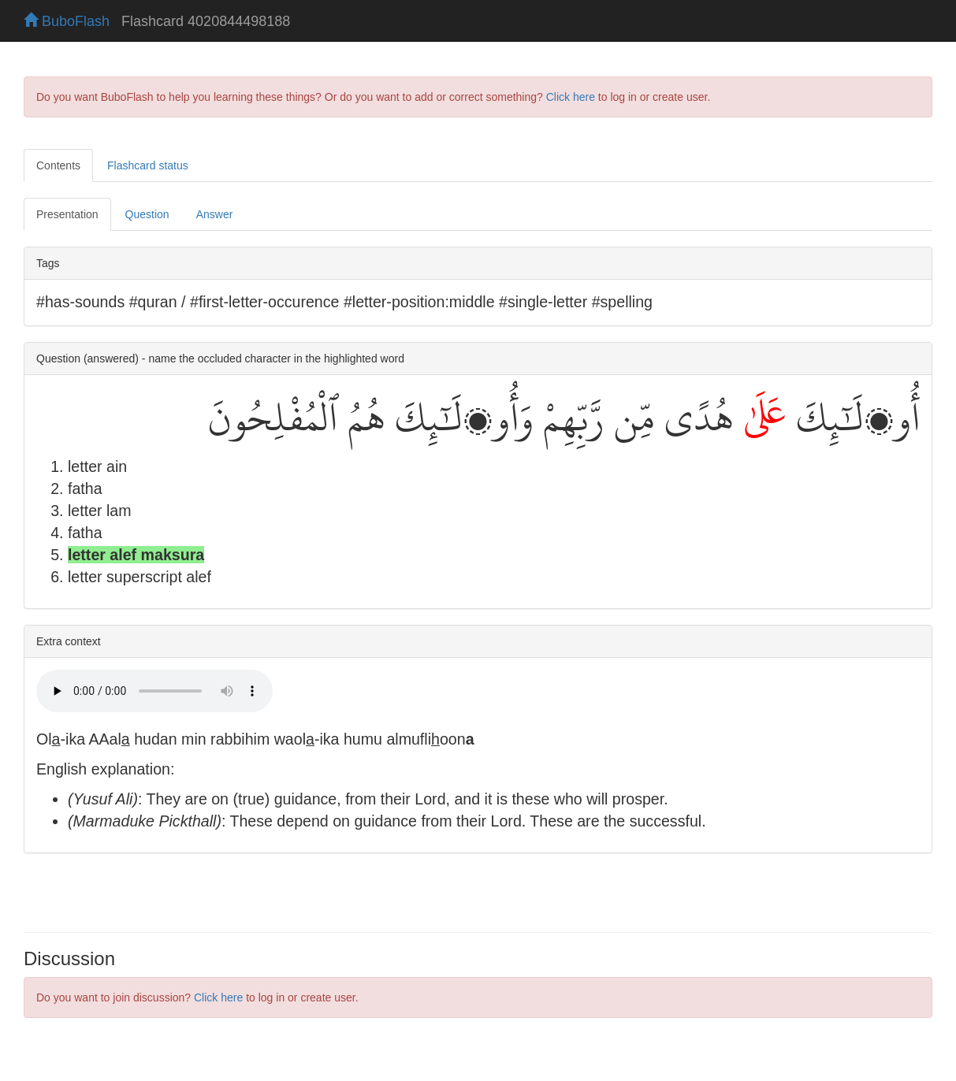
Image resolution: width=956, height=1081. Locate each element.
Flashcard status (147, 165)
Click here (570, 97)
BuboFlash (67, 21)
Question (147, 214)
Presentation (67, 214)
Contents (58, 165)
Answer (214, 214)
